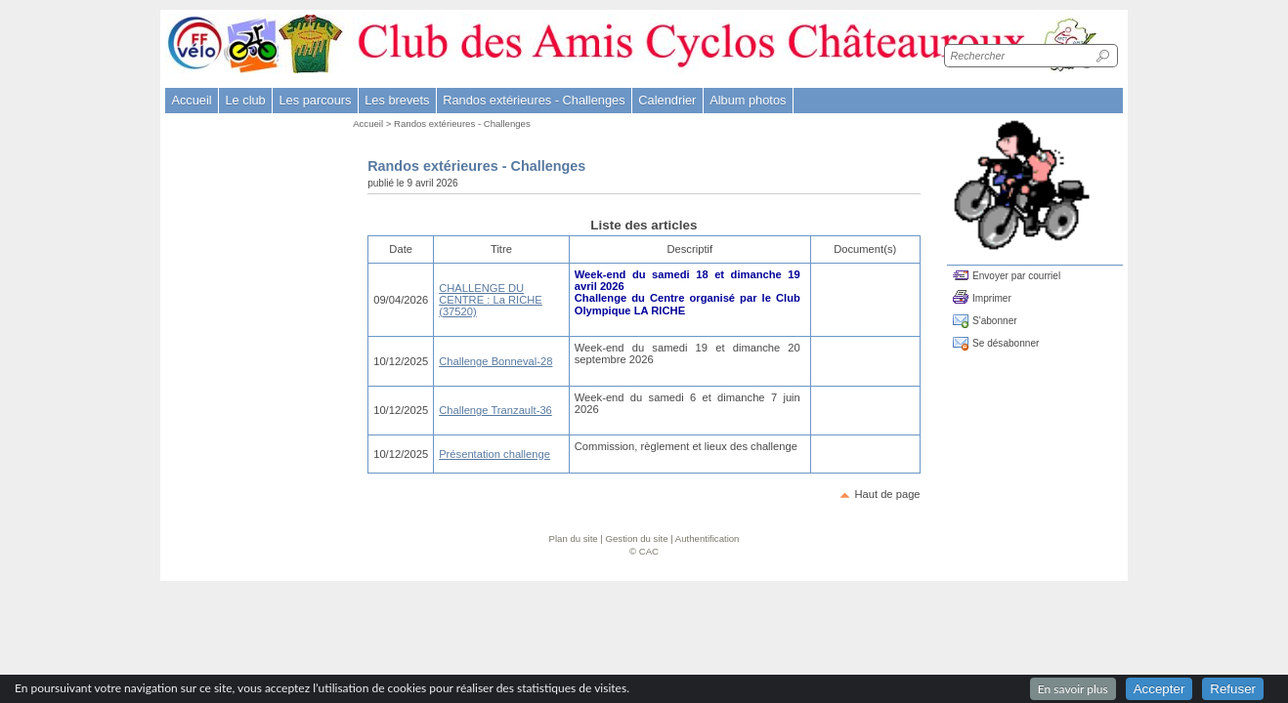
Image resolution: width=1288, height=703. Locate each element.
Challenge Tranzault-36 (495, 410)
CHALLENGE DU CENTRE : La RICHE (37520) (490, 300)
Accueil (191, 100)
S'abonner (994, 320)
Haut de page (887, 494)
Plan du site (573, 538)
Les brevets (397, 100)
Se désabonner (1005, 343)
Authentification (707, 538)
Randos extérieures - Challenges (462, 123)
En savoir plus (1073, 689)
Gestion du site (637, 538)
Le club (245, 100)
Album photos (747, 100)
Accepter (1159, 689)
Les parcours (315, 100)
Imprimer (991, 298)
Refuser (1233, 689)
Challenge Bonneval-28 (495, 361)
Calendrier (667, 100)
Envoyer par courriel (1016, 275)
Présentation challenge (494, 454)
